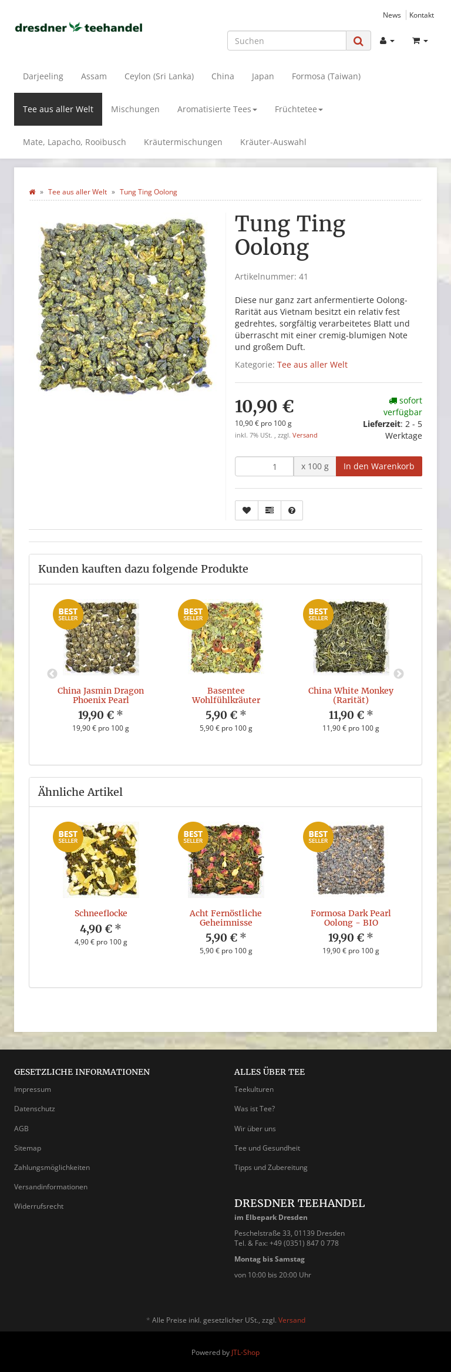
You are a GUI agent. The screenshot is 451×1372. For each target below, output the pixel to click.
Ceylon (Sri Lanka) (159, 76)
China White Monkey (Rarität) (350, 695)
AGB (21, 1129)
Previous (52, 674)
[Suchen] (286, 41)
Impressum (32, 1089)
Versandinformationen (50, 1187)
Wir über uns (255, 1129)
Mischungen (135, 109)
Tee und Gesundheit (267, 1148)
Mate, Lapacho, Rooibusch (74, 141)
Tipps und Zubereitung (271, 1167)
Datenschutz (34, 1109)
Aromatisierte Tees (217, 109)
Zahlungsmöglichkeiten (52, 1167)
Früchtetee (299, 109)
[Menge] (264, 466)
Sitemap (27, 1148)
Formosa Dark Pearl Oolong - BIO (351, 917)
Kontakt (421, 14)
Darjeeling (43, 76)
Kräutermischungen (183, 141)
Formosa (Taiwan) (326, 76)
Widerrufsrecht (38, 1206)
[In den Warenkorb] (379, 466)
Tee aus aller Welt (58, 109)
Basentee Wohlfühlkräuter (226, 695)
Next (399, 674)
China (222, 76)
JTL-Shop (245, 1352)
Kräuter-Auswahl (273, 141)
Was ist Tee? (254, 1109)
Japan (263, 76)
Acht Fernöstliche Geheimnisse (226, 917)
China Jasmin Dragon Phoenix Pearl (101, 695)
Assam (94, 76)
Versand (305, 435)
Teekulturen (254, 1089)
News (392, 14)
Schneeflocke (101, 913)
